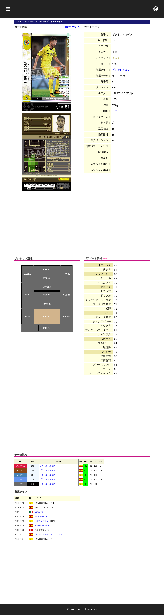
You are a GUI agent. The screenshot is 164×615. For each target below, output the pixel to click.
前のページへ (72, 26)
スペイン (117, 110)
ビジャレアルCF (121, 69)
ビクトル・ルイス (47, 466)
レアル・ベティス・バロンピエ (48, 534)
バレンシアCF (40, 516)
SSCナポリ (39, 512)
